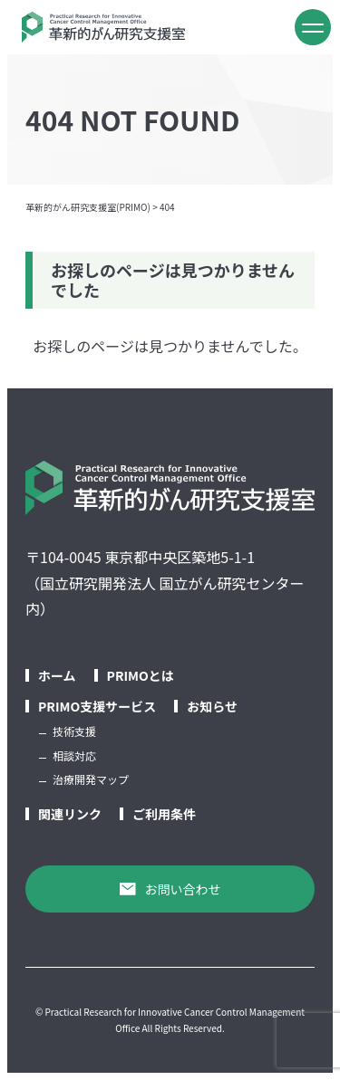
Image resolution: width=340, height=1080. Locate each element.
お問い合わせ (170, 889)
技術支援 (74, 731)
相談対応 (74, 755)
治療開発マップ (91, 779)
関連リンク (70, 814)
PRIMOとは (140, 675)
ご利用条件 (164, 814)
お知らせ (212, 706)
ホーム (57, 675)
